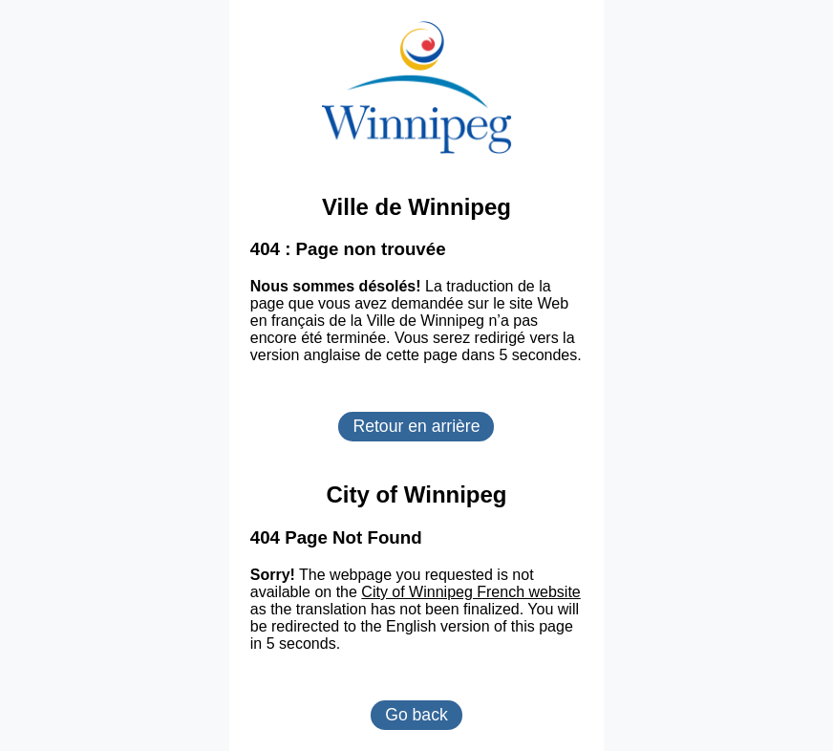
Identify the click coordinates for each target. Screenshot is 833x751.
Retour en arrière (416, 426)
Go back (416, 714)
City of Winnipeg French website (470, 592)
